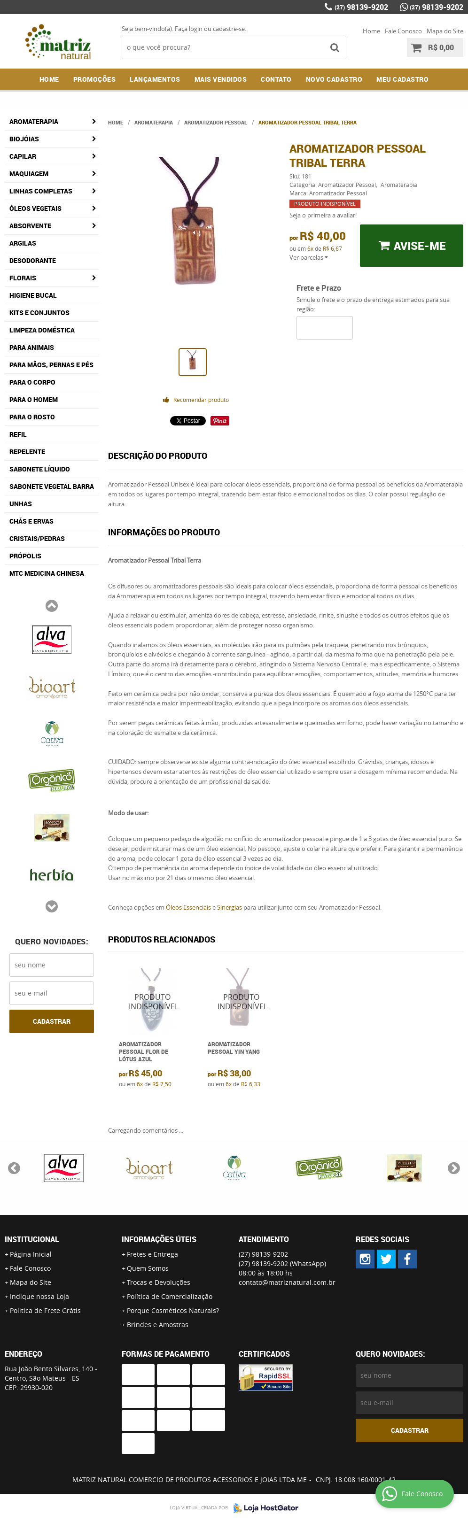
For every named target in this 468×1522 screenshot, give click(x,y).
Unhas (20, 503)
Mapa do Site (445, 31)
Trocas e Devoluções (158, 1282)
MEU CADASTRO (402, 79)
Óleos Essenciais (188, 907)
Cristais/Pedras (37, 538)
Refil (18, 434)
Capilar (22, 156)
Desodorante (32, 260)
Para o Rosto (32, 416)
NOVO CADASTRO (334, 79)
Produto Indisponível (153, 1001)
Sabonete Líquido (39, 468)
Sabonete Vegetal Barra (51, 486)
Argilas (22, 243)
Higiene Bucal (33, 295)
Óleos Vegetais (35, 208)
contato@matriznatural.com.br (287, 1282)
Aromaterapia (33, 121)
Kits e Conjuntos (39, 312)
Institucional (32, 1239)
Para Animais (31, 347)
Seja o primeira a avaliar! (323, 215)
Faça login (189, 28)
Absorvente (30, 225)
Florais (22, 277)
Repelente (27, 451)
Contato (276, 79)
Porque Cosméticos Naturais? (173, 1310)
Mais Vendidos (221, 79)
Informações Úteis (159, 1239)
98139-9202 (361, 7)
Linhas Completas (40, 190)
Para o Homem (33, 399)
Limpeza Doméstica (42, 329)
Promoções (94, 79)
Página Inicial (31, 1254)
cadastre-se (229, 28)
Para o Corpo (32, 382)
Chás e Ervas (31, 521)
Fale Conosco (403, 31)
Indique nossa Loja (39, 1296)
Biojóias (24, 138)
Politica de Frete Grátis (45, 1310)
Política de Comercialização (169, 1296)
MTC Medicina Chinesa (46, 573)
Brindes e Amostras (157, 1324)
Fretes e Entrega (152, 1254)
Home (371, 31)
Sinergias (229, 907)
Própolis (25, 555)
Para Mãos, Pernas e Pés (51, 364)
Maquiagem (28, 173)
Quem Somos (148, 1268)
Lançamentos (155, 79)
